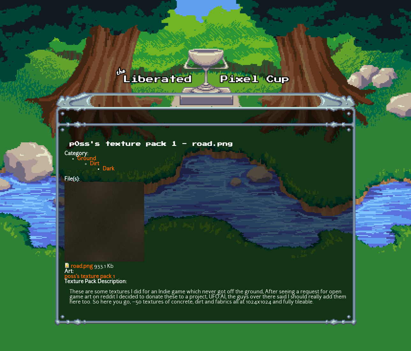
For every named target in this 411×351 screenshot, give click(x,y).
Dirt (94, 164)
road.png (82, 266)
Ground (86, 158)
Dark (108, 169)
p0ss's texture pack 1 (89, 276)
